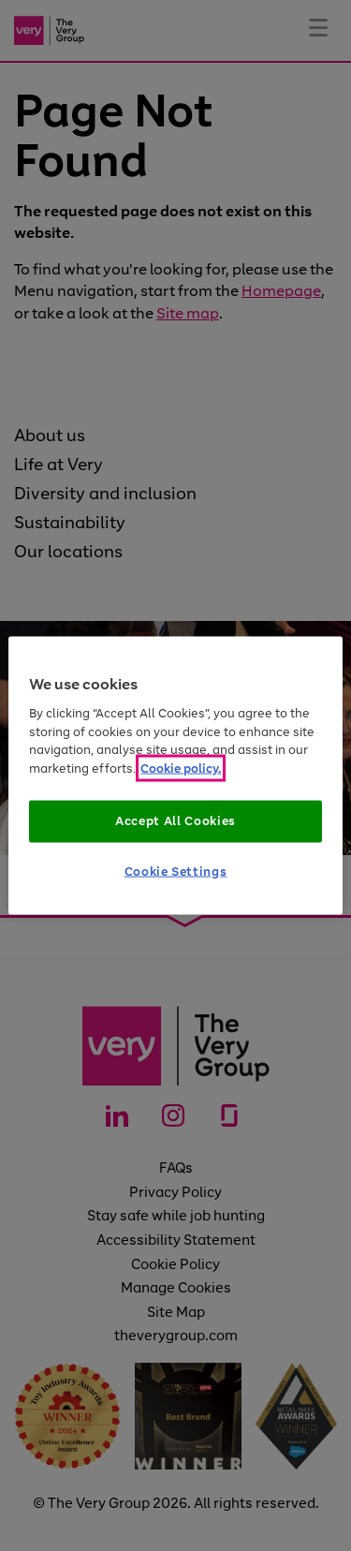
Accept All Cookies (175, 821)
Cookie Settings (175, 870)
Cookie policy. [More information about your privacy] (180, 767)
